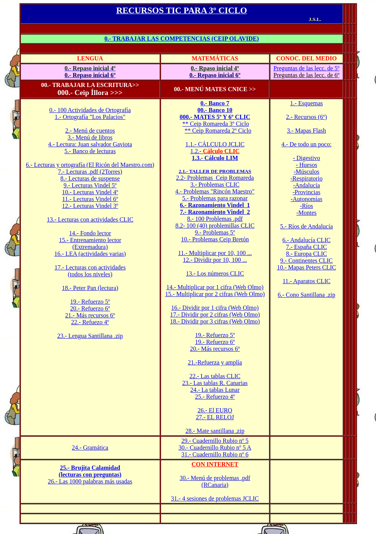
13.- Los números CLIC (215, 273)
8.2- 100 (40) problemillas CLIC (214, 225)
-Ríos (306, 206)
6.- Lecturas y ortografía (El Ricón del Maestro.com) (90, 165)
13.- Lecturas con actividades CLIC (90, 219)
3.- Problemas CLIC (214, 184)
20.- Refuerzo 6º (90, 308)
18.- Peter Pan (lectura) (90, 288)
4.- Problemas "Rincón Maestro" (215, 191)
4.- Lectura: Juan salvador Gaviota (90, 144)
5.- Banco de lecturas (90, 151)
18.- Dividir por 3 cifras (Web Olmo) (215, 321)
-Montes (306, 212)
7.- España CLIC (306, 247)
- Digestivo (306, 158)
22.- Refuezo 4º (90, 322)
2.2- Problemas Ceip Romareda (215, 177)
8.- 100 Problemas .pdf (215, 219)
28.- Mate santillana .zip (214, 431)
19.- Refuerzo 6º (215, 342)
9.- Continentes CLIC (306, 260)
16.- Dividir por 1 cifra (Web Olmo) (215, 307)
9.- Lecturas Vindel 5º (90, 185)
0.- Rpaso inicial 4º (215, 68)
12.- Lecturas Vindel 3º (90, 206)
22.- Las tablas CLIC (215, 376)
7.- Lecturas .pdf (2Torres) (90, 171)
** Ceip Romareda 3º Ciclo (215, 123)
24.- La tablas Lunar (215, 390)
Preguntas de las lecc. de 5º (306, 68)
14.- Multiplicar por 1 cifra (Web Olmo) (215, 287)
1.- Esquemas (306, 103)
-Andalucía (306, 185)
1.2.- (215, 151)
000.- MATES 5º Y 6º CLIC (215, 117)
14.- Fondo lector (90, 233)
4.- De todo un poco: (306, 144)
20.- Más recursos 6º (215, 348)
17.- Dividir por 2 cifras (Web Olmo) (215, 314)
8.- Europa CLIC (306, 253)
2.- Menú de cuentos (90, 130)
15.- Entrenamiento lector (90, 240)
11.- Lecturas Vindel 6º (90, 199)
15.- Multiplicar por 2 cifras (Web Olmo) (215, 294)
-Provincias (306, 192)
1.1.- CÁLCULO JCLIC (215, 144)
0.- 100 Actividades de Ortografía (90, 110)
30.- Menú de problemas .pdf (215, 478)
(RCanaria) (214, 485)
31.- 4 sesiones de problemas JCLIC (215, 498)
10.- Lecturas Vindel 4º (90, 192)
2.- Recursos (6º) (306, 117)
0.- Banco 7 (215, 103)
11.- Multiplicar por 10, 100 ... (215, 253)
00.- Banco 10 (214, 110)
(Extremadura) (89, 247)
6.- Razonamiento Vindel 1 (215, 205)
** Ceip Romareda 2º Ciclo (218, 130)
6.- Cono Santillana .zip (306, 295)
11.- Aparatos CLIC (306, 281)
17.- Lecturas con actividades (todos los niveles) (89, 270)
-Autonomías (306, 199)
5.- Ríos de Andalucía (306, 226)
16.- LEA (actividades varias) (90, 253)
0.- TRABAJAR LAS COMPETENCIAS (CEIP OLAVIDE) (181, 38)
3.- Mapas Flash (306, 130)
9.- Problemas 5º (215, 232)
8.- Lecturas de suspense (90, 178)
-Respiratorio (306, 178)
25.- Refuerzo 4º (215, 396)
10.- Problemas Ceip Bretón (215, 239)
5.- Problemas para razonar (215, 198)
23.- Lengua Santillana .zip (90, 336)
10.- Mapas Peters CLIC (306, 267)
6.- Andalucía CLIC (307, 240)
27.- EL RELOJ (215, 417)
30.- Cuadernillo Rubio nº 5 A (215, 447)
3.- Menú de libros (90, 137)
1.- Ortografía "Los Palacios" (90, 117)
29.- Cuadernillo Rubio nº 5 (214, 440)
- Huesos (306, 165)
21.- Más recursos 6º (90, 315)
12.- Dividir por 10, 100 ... (215, 260)
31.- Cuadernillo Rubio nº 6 (214, 454)
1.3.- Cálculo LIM (215, 158)
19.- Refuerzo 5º (90, 301)
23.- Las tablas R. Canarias (215, 383)
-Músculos (306, 171)
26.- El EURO (214, 410)
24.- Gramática (90, 447)
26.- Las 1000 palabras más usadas (90, 481)
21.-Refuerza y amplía (215, 362)
